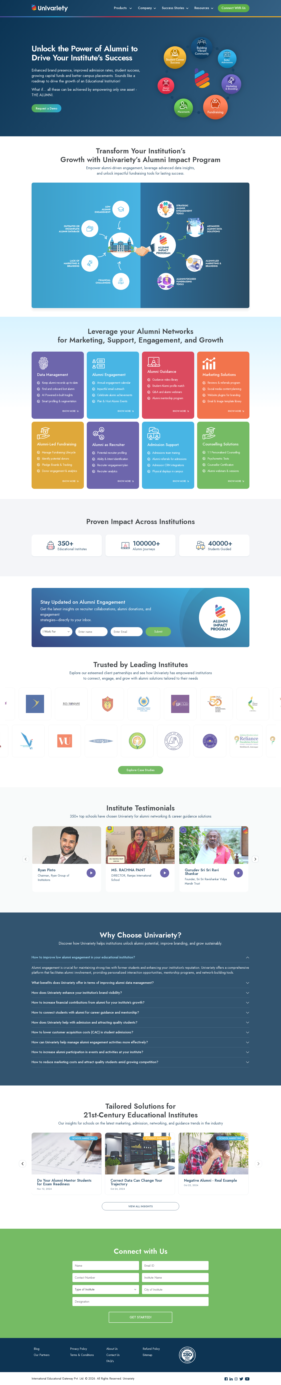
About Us (112, 1349)
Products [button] (122, 8)
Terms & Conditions (82, 1355)
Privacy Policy (78, 1349)
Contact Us (113, 1355)
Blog (36, 1349)
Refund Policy (151, 1349)
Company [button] (145, 8)
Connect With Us (234, 8)
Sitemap (147, 1355)
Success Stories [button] (173, 8)
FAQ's (110, 1361)
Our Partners (42, 1355)
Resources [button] (202, 8)
